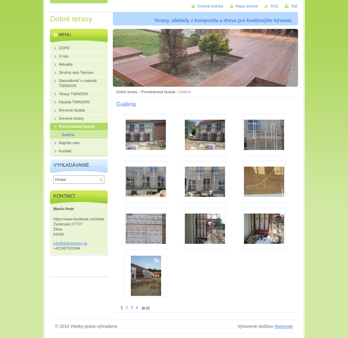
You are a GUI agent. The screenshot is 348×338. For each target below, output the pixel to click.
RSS (274, 6)
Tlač (294, 6)
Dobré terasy (126, 92)
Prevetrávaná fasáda (158, 92)
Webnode (283, 326)
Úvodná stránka (210, 6)
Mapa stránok (247, 6)
